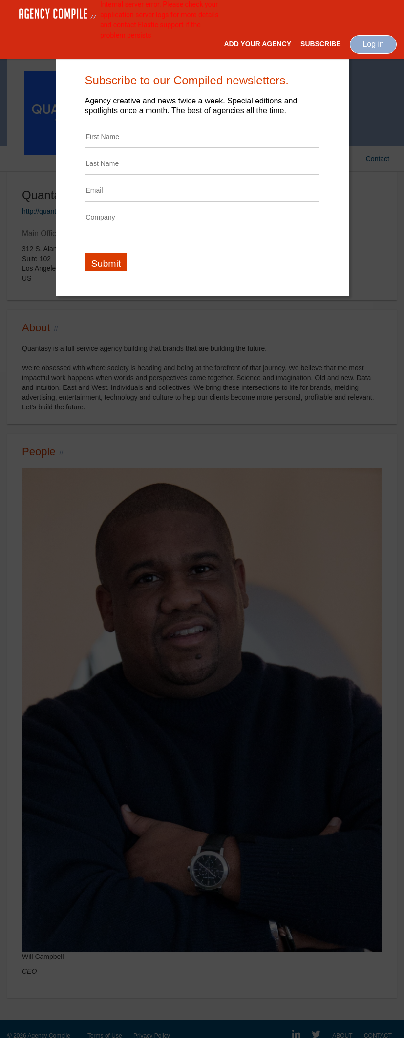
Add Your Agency (257, 44)
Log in (373, 44)
